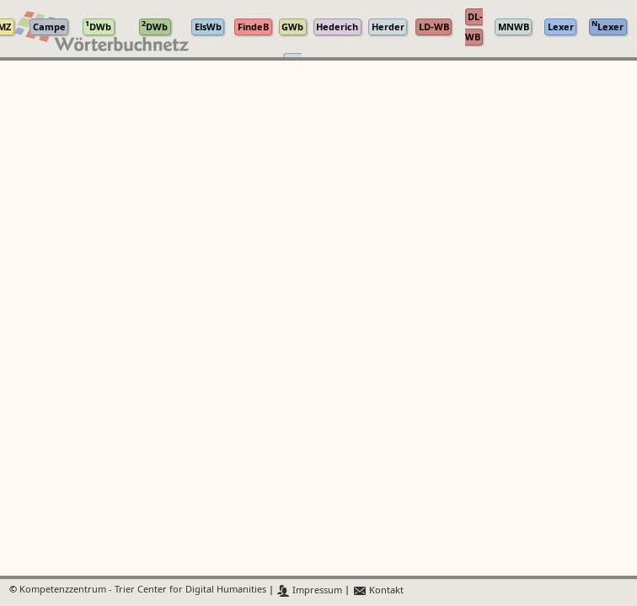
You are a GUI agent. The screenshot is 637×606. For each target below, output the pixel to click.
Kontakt (378, 590)
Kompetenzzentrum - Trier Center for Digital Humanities (142, 590)
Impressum (309, 590)
